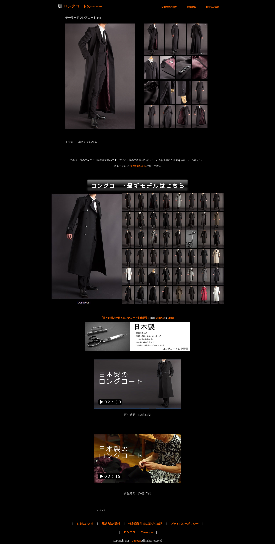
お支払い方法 (212, 7)
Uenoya (136, 540)
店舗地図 (191, 7)
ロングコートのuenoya (83, 6)
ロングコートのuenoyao (138, 532)
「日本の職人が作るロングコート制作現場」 (125, 317)
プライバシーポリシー (184, 523)
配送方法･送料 (111, 523)
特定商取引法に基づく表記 (145, 523)
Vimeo (170, 317)
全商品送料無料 (169, 7)
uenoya (160, 317)
